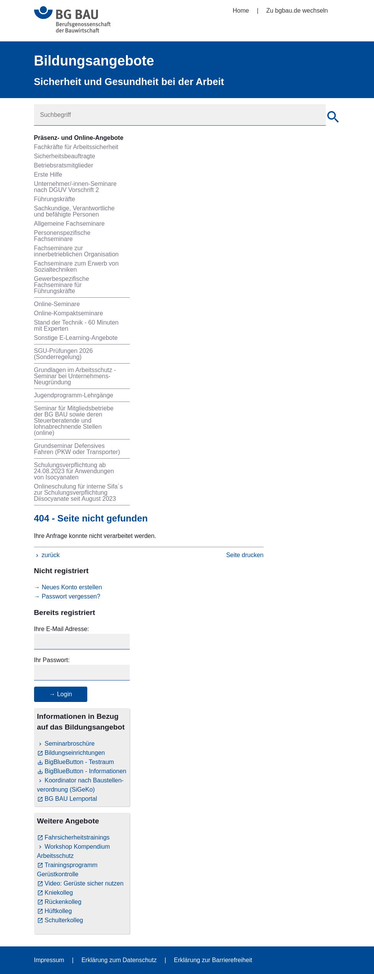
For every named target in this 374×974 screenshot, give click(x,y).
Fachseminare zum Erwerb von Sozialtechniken (76, 266)
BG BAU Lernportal (71, 798)
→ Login (60, 694)
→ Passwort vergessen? (67, 596)
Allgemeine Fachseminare (69, 223)
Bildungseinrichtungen (75, 752)
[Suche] (333, 118)
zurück (51, 555)
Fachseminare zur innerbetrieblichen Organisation (76, 251)
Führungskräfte (54, 199)
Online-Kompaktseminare (68, 313)
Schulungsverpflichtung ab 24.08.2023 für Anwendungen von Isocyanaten (74, 471)
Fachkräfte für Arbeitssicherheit (76, 147)
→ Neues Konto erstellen (68, 587)
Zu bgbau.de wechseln (297, 10)
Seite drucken (245, 555)
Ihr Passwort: (52, 660)
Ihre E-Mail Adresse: (61, 629)
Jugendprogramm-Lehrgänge (73, 395)
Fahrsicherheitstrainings (77, 837)
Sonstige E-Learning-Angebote (76, 338)
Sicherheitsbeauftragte (64, 156)
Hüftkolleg (58, 911)
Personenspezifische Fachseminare (62, 236)
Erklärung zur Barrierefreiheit (213, 960)
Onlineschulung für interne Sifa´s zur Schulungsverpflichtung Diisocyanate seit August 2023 (78, 492)
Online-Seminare (57, 304)
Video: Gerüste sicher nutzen (84, 883)
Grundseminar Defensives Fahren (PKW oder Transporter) (77, 449)
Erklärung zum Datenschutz (119, 960)
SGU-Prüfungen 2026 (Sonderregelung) (63, 354)
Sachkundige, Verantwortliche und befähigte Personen (74, 211)
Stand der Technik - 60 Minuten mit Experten (76, 325)
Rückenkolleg (63, 902)
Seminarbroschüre (70, 743)
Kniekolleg (59, 892)
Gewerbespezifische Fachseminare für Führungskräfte (61, 284)
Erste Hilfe (48, 174)
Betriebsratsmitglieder (63, 165)
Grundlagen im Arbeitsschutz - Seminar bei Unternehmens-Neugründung (75, 376)
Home (241, 10)
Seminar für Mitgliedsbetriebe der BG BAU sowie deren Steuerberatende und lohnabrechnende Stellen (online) (74, 420)
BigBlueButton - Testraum (79, 762)
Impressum (49, 960)
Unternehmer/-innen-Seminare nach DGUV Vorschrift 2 (75, 186)
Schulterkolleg (64, 920)
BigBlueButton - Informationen (85, 771)
